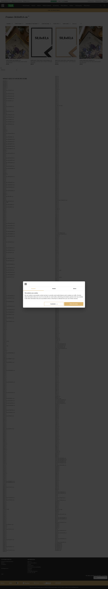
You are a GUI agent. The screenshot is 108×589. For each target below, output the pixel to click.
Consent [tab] (33, 288)
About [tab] (74, 288)
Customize (53, 304)
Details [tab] (54, 288)
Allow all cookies (74, 304)
